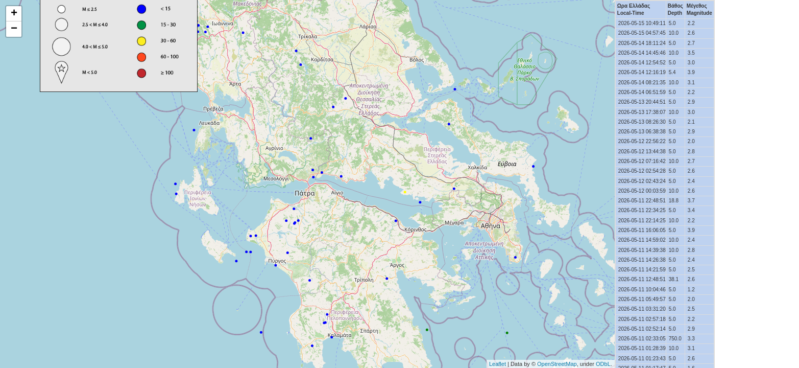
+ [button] (14, 13)
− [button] (14, 29)
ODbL (603, 364)
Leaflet (497, 364)
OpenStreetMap (557, 364)
